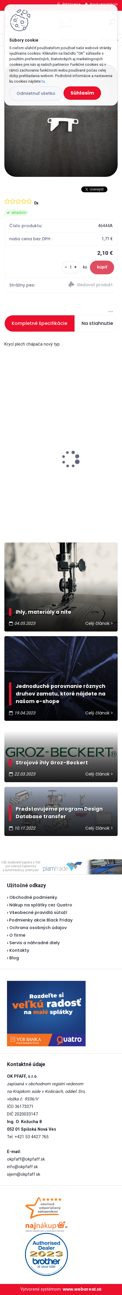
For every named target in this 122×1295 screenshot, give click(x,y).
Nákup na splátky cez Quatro (40, 905)
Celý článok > (99, 623)
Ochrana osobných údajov (38, 928)
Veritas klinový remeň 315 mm (42, 473)
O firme (17, 935)
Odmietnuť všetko (36, 93)
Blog (14, 958)
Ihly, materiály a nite (43, 612)
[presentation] (8, 449)
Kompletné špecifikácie (39, 323)
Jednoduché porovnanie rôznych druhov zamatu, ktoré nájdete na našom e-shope (60, 694)
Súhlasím (82, 93)
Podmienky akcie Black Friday (40, 920)
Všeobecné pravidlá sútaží (38, 912)
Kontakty (19, 950)
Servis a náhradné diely (34, 943)
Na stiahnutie (97, 323)
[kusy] (70, 267)
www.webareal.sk (82, 1289)
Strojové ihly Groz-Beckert (52, 762)
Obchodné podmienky (33, 897)
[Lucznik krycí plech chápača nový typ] (61, 120)
